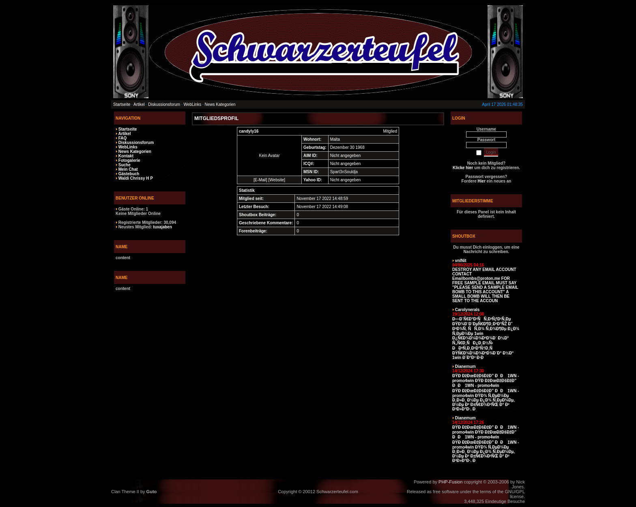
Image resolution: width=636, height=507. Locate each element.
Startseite (121, 104)
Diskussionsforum (164, 104)
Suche (124, 165)
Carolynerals (467, 309)
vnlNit (460, 260)
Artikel (139, 104)
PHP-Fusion (450, 481)
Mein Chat (128, 169)
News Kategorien (220, 104)
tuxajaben (162, 227)
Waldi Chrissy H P (135, 178)
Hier (482, 181)
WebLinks (192, 104)
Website (276, 180)
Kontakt (125, 156)
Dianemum (465, 366)
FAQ (122, 138)
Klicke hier (463, 167)
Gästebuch (129, 174)
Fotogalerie (129, 160)
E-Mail (260, 180)
